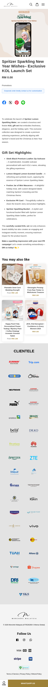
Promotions (7, 85)
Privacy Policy (25, 674)
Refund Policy (36, 674)
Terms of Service (13, 674)
